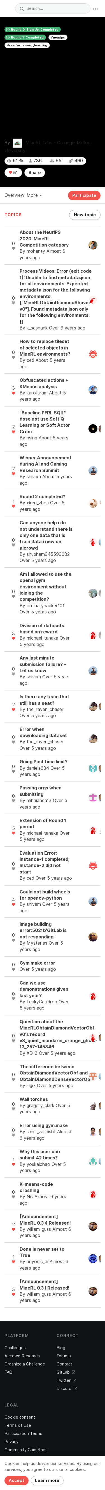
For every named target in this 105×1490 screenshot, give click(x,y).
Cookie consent (19, 1417)
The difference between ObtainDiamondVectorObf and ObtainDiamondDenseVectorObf (56, 1073)
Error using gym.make (44, 1125)
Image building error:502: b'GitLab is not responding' (43, 931)
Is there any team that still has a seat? (44, 700)
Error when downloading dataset (43, 732)
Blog (61, 1347)
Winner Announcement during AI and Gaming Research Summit (45, 464)
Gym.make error (37, 963)
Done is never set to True (42, 1252)
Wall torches (34, 1099)
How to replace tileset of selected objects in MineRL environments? (45, 348)
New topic (85, 214)
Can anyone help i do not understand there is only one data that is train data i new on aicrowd (46, 535)
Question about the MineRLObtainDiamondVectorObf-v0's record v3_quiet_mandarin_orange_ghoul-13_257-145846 (58, 1034)
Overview (14, 195)
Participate (84, 195)
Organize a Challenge (24, 1364)
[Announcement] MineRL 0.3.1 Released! (44, 1284)
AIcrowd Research (22, 1355)
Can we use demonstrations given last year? (44, 989)
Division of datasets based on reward (42, 629)
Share (35, 172)
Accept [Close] (16, 1480)
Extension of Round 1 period (43, 823)
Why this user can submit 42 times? (40, 1155)
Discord (67, 1388)
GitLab (66, 1372)
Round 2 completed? (42, 496)
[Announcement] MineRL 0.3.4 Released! (45, 1219)
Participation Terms (23, 1433)
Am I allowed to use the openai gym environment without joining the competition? (45, 587)
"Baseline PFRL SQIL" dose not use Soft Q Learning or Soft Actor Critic (45, 422)
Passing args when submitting (41, 791)
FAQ (8, 1372)
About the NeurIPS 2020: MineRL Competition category (44, 239)
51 (13, 172)
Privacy (11, 1441)
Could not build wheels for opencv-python (45, 895)
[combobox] (52, 8)
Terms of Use (17, 1425)
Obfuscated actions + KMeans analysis (44, 383)
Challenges (15, 1347)
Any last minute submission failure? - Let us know (43, 664)
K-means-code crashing (36, 1187)
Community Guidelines (26, 1449)
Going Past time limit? (43, 761)
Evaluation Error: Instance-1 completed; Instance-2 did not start (44, 862)
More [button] (34, 195)
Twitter (66, 1380)
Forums (64, 1355)
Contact (64, 1364)
